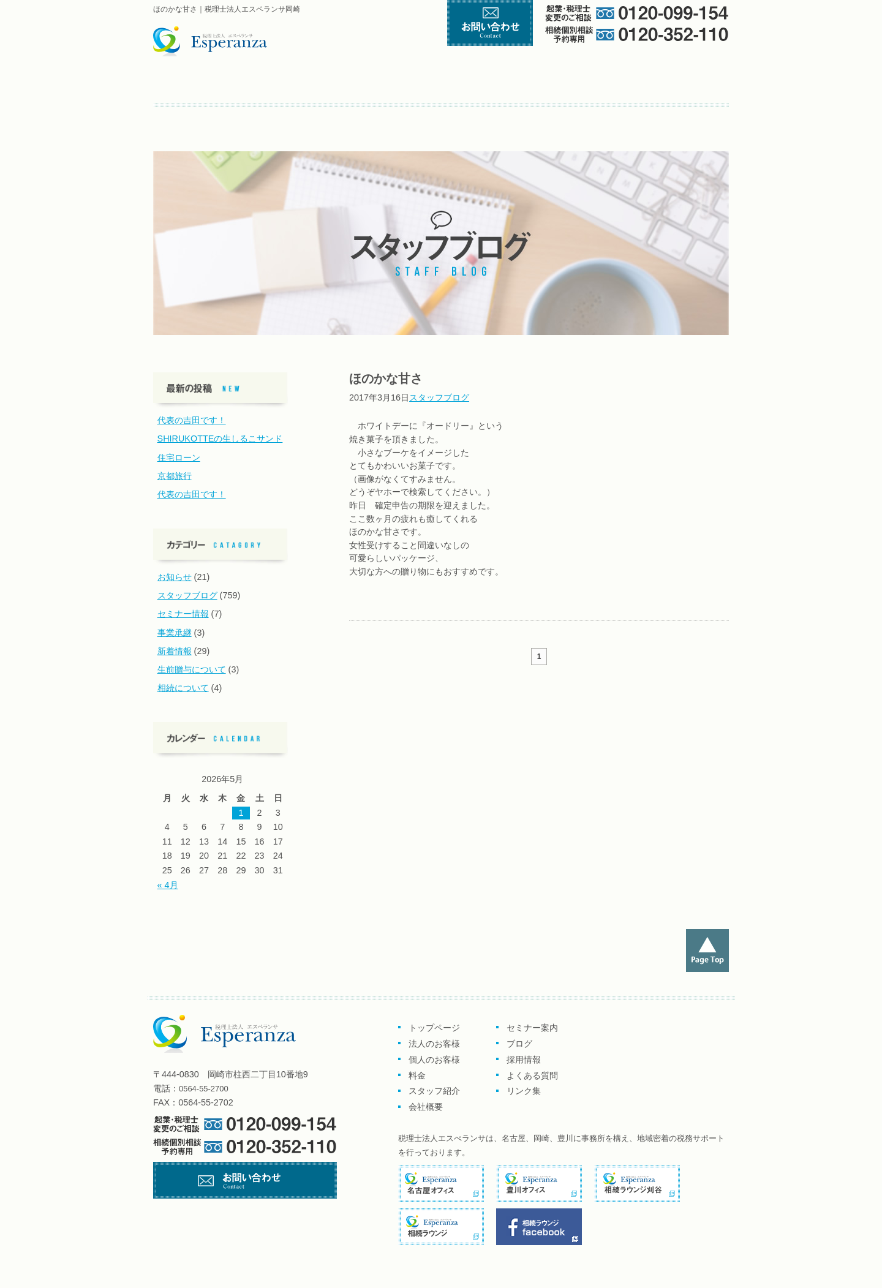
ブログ (251, 116)
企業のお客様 (318, 85)
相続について (183, 688)
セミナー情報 (183, 614)
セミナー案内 (193, 116)
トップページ (206, 85)
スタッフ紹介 (618, 85)
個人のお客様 (435, 85)
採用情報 (524, 1059)
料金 (534, 85)
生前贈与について (191, 669)
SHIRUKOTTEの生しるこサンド (220, 438)
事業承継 (174, 633)
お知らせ (174, 577)
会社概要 (695, 85)
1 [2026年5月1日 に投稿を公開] (240, 813)
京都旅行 (174, 476)
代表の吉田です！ (191, 420)
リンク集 (420, 116)
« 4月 (167, 885)
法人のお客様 (434, 1044)
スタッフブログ (439, 397)
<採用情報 (304, 116)
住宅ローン (178, 457)
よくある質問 (366, 116)
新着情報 (174, 651)
